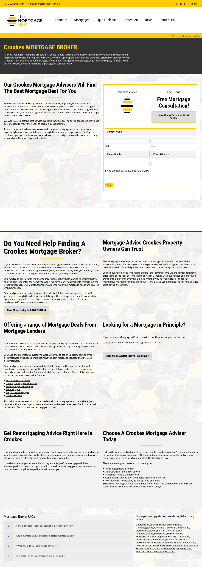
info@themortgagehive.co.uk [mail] (44, 3)
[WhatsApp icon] (177, 3)
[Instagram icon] (195, 3)
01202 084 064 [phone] (16, 3)
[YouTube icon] (188, 3)
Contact (107, 342)
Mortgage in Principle (131, 337)
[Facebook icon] (184, 3)
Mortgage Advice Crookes (132, 242)
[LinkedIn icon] (192, 3)
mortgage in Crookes (15, 301)
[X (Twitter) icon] (181, 3)
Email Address (161, 154)
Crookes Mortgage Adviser (156, 433)
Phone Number (115, 154)
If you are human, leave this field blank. (127, 170)
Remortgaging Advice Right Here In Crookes (48, 436)
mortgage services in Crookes (165, 261)
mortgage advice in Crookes (147, 275)
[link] (68, 525)
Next (109, 185)
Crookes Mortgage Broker (186, 35)
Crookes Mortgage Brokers (138, 342)
